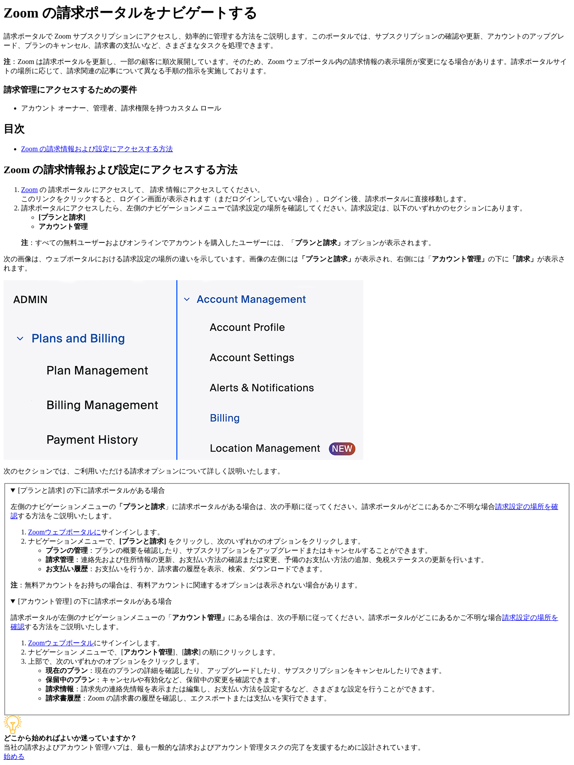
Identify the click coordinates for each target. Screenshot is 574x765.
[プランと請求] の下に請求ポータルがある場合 (91, 490)
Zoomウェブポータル (61, 643)
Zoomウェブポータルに (64, 532)
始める (14, 756)
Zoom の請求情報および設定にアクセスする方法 (97, 149)
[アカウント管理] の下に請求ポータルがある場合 (95, 601)
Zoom (29, 189)
